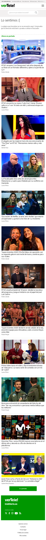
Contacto (23, 527)
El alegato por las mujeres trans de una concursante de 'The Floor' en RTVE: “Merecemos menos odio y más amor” (22, 143)
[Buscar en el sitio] (21, 12)
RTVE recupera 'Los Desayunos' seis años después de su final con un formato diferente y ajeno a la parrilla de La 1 (22, 67)
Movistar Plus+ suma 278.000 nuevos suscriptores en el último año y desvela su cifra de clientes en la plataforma (22, 443)
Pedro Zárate (5, 72)
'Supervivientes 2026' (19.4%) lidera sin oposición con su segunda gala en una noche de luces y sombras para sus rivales (22, 254)
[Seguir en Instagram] (12, 513)
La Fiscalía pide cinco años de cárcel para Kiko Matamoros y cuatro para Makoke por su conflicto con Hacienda (22, 181)
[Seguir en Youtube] (16, 513)
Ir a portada (23, 488)
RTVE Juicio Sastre (33, 1)
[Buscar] (36, 12)
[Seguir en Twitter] (6, 513)
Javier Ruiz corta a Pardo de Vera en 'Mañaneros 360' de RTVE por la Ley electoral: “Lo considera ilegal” (21, 480)
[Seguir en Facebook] (9, 513)
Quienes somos (23, 524)
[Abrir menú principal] (43, 6)
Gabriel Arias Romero (7, 483)
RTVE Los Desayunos (42, 1)
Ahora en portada (8, 36)
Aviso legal (23, 530)
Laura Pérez (4, 110)
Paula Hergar (5, 334)
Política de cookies (23, 532)
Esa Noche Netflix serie (16, 1)
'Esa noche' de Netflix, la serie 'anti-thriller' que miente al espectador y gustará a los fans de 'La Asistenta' (22, 217)
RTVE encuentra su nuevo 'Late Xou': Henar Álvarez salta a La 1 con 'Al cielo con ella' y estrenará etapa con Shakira (22, 105)
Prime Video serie (25, 1)
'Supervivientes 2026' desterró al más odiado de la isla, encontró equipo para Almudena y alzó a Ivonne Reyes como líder (22, 330)
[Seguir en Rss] (20, 513)
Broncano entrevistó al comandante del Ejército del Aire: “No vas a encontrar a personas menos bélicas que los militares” (22, 405)
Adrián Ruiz (4, 147)
